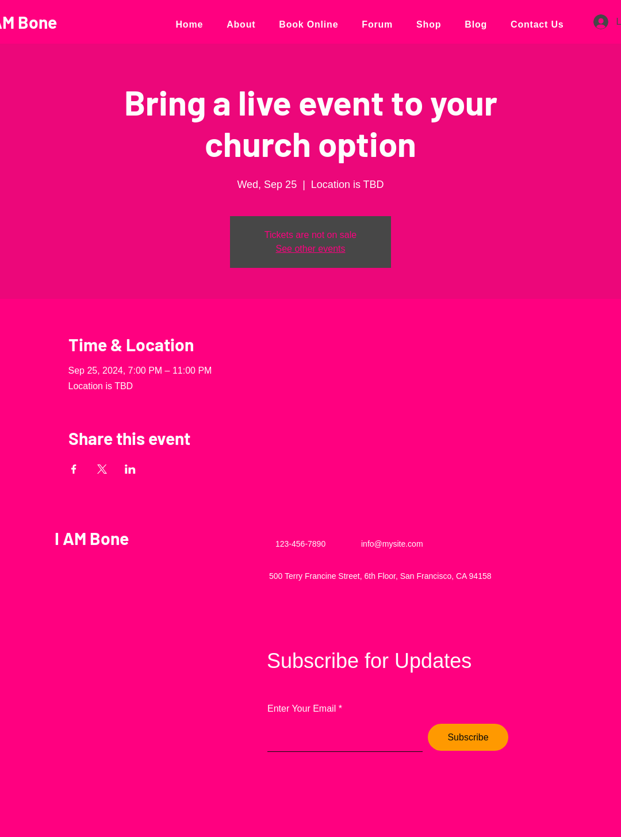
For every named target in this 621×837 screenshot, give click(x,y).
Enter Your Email (301, 708)
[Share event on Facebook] (73, 469)
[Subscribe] (468, 737)
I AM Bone (92, 538)
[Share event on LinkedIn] (130, 469)
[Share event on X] (102, 469)
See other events (311, 249)
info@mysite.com (392, 543)
